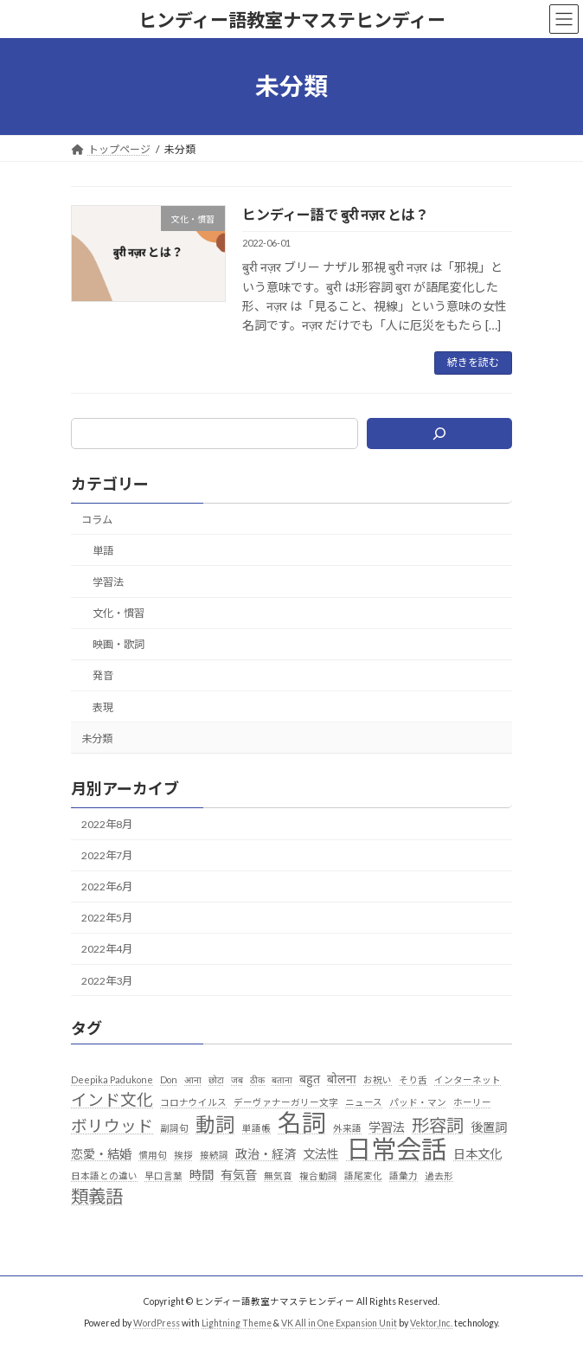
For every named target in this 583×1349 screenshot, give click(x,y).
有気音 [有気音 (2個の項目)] (239, 1174)
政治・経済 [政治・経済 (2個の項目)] (265, 1153)
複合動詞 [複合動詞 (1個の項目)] (318, 1175)
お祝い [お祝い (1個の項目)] (377, 1079)
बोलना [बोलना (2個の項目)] (341, 1078)
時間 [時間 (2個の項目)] (201, 1174)
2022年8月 (106, 824)
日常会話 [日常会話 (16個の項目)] (396, 1148)
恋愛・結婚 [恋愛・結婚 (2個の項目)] (101, 1153)
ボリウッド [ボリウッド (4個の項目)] (112, 1124)
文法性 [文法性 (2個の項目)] (321, 1153)
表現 (103, 706)
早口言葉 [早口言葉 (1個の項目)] (163, 1175)
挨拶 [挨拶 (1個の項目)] (183, 1153)
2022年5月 (106, 917)
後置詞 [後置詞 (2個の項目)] (489, 1126)
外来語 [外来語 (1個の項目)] (347, 1127)
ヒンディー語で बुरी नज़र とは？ (335, 214)
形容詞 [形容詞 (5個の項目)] (438, 1124)
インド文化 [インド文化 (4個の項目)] (112, 1099)
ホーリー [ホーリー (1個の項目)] (472, 1102)
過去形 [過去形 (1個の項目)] (439, 1175)
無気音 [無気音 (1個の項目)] (278, 1175)
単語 (103, 550)
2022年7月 (106, 855)
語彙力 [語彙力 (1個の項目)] (403, 1175)
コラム (96, 518)
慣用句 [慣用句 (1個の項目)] (152, 1153)
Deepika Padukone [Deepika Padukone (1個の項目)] (112, 1079)
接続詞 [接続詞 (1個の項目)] (214, 1153)
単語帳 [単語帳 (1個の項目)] (256, 1127)
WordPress (156, 1322)
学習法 (108, 581)
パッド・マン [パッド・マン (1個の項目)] (417, 1102)
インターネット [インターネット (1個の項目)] (467, 1079)
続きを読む (473, 362)
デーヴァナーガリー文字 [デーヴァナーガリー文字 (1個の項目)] (286, 1102)
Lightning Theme (237, 1322)
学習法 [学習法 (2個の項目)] (386, 1126)
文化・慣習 (118, 613)
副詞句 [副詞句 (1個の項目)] (174, 1127)
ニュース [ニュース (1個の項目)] (363, 1102)
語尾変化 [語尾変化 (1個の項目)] (363, 1175)
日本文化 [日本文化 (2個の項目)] (477, 1153)
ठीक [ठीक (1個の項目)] (257, 1079)
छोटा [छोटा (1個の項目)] (216, 1079)
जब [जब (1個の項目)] (237, 1079)
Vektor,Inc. (431, 1322)
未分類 (96, 737)
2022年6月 (106, 886)
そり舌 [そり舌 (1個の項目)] (413, 1079)
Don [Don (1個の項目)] (168, 1079)
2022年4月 (106, 948)
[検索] (439, 433)
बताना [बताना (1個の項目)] (282, 1079)
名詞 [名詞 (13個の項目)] (302, 1122)
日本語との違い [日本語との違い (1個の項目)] (104, 1175)
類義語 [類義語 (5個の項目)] (97, 1196)
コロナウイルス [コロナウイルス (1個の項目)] (193, 1102)
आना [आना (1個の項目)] (193, 1079)
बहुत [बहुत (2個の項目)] (309, 1078)
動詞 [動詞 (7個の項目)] (215, 1124)
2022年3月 (106, 979)
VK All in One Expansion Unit (339, 1322)
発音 (103, 675)
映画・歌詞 (118, 644)
